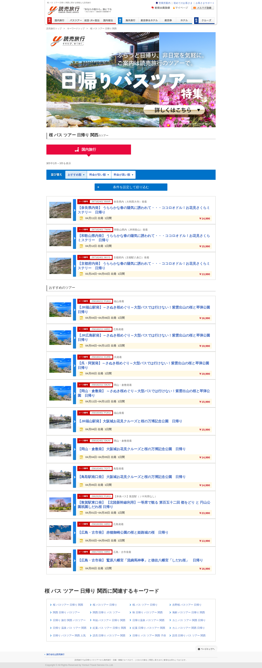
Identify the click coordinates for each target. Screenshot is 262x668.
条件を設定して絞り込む (131, 187)
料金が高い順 (123, 174)
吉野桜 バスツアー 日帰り (187, 604)
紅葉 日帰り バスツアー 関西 (148, 627)
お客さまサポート (205, 3)
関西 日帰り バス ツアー (106, 612)
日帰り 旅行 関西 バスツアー (69, 620)
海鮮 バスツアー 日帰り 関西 (188, 612)
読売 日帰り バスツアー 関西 (109, 635)
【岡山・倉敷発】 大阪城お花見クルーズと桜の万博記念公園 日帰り (132, 449)
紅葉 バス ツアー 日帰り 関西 (109, 627)
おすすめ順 (76, 174)
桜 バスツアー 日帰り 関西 (68, 604)
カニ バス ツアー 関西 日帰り (189, 620)
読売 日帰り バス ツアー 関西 (189, 635)
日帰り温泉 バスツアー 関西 (148, 620)
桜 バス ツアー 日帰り (145, 604)
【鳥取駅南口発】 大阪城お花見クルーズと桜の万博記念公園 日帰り (132, 477)
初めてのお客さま (183, 3)
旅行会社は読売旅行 (55, 654)
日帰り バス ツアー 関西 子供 (149, 635)
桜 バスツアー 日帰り (105, 604)
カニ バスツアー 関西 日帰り (188, 627)
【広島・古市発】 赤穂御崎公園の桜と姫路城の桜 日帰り (123, 532)
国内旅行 (89, 151)
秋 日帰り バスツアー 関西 (147, 612)
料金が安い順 (99, 174)
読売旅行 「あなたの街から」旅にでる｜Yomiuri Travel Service (80, 10)
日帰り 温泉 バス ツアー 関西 (69, 627)
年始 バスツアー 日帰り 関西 (109, 620)
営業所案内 (162, 3)
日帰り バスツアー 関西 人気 (69, 635)
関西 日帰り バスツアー (66, 612)
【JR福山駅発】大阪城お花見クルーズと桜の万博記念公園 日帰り (130, 421)
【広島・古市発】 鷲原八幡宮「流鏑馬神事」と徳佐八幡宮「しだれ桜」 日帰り (140, 560)
